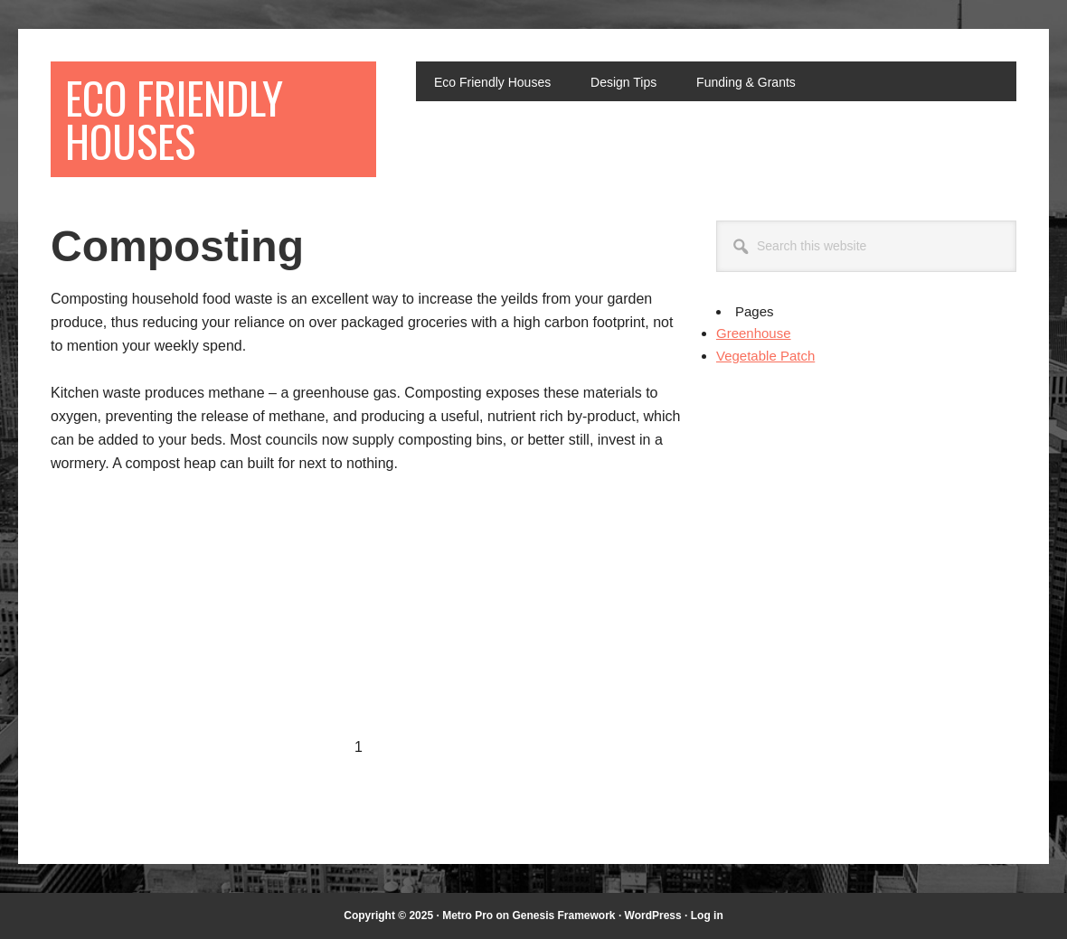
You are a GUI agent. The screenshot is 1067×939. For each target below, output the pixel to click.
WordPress (653, 915)
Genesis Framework (563, 915)
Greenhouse (753, 333)
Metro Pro (467, 915)
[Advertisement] (202, 625)
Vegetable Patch (765, 355)
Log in (707, 915)
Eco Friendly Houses (174, 119)
